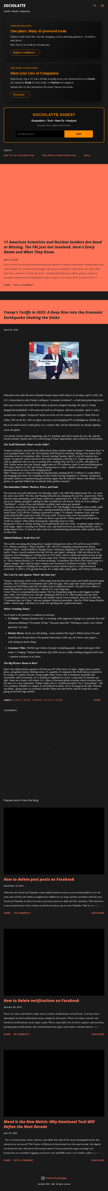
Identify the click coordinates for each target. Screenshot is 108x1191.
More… (87, 155)
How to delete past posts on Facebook (39, 879)
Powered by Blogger (54, 1178)
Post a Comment (23, 284)
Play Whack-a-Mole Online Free (59, 155)
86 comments (21, 1034)
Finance (37, 700)
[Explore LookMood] (54, 40)
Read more (98, 912)
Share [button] (7, 284)
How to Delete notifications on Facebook (41, 1000)
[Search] (95, 5)
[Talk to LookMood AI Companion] (54, 82)
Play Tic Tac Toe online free (19, 155)
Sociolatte (15, 5)
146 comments (22, 912)
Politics (48, 700)
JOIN (78, 134)
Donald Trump (21, 700)
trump (59, 700)
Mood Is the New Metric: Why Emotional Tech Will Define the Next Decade (49, 1124)
